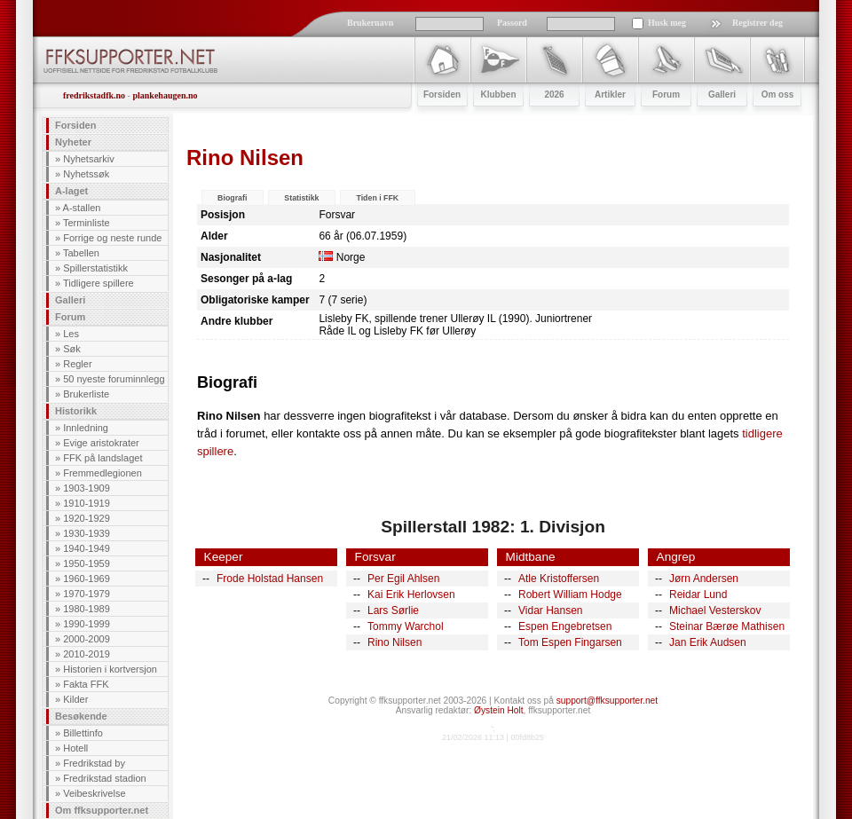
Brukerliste (86, 394)
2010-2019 (86, 654)
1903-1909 (86, 488)
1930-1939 (86, 533)
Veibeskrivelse (94, 793)
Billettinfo (83, 733)
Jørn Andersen (703, 578)
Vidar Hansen (550, 610)
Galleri (70, 300)
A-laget (71, 190)
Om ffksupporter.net (101, 810)
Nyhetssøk (86, 174)
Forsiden (75, 125)
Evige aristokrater (101, 442)
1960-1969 (86, 578)
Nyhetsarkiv (88, 159)
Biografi (232, 197)
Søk (72, 348)
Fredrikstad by (94, 763)
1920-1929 (86, 518)
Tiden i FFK (377, 197)
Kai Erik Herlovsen (411, 594)
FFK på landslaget (102, 458)
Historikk (76, 411)
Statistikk (301, 197)
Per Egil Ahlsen (403, 578)
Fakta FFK (85, 684)
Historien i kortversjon (110, 669)
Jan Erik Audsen (707, 642)
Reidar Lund (698, 594)
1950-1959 (86, 563)
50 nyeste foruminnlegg (113, 379)
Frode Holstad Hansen (270, 578)
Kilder (75, 699)
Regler (77, 363)
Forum (70, 316)
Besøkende (81, 716)
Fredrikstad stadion (104, 778)
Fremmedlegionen (102, 473)
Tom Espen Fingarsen (570, 642)
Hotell (75, 748)
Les (71, 333)
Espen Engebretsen (564, 626)
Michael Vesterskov (715, 610)
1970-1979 (86, 593)
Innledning (85, 427)
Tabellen (81, 253)
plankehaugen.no (164, 95)
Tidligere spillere (98, 283)
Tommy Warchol (405, 626)
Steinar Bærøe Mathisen (727, 626)
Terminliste (86, 222)
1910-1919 (86, 503)
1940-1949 (86, 548)
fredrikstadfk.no (94, 95)
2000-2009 (86, 639)
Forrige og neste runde (112, 237)
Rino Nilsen (394, 642)
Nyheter (73, 142)
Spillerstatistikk (95, 268)
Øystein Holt (498, 710)
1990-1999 (86, 623)
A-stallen (82, 207)
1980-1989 (86, 608)
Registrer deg (757, 23)
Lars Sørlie (393, 610)
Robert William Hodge (570, 594)
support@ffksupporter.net (607, 700)
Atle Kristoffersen (558, 578)
